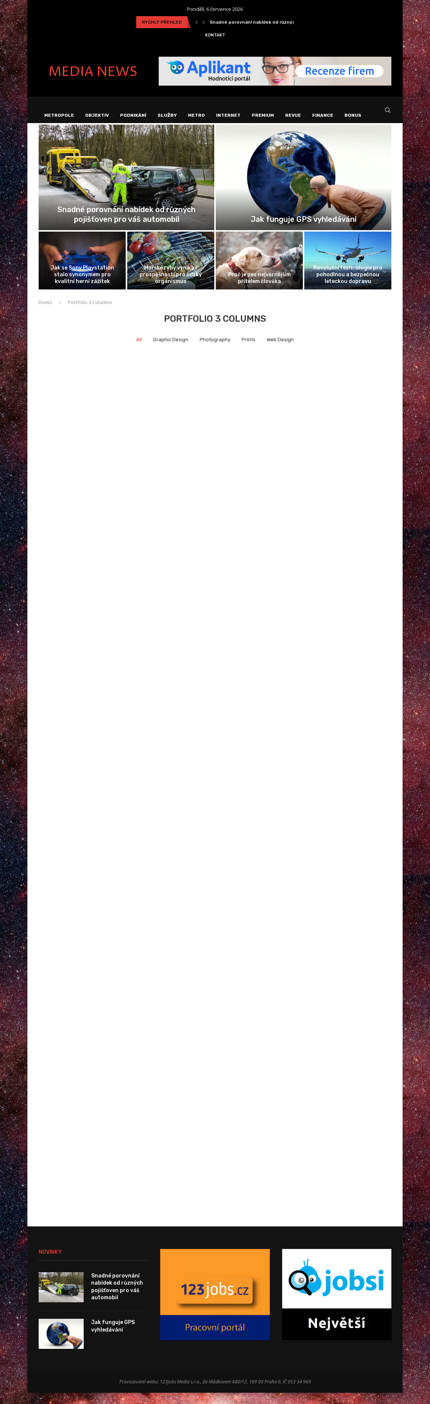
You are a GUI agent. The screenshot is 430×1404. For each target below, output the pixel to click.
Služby (167, 115)
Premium (263, 115)
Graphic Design (170, 350)
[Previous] (197, 22)
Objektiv (97, 115)
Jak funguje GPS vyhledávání (303, 230)
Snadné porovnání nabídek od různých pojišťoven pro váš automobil (117, 1297)
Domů (45, 313)
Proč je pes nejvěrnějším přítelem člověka (259, 289)
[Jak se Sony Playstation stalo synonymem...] (82, 272)
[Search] (387, 115)
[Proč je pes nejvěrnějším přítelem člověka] (259, 272)
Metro (196, 115)
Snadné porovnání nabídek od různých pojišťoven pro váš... (277, 22)
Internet (228, 115)
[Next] (204, 22)
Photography (215, 350)
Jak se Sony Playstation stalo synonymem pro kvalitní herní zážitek (82, 286)
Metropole (59, 115)
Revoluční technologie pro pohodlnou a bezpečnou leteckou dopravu (347, 286)
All (139, 350)
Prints (249, 350)
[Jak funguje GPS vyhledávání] (303, 188)
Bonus (352, 115)
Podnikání (133, 115)
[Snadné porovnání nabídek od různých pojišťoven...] (126, 188)
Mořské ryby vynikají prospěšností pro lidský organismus (171, 286)
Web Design (280, 350)
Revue (293, 115)
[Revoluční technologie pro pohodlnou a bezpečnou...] (347, 272)
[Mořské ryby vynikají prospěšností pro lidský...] (170, 272)
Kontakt (215, 35)
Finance (322, 115)
